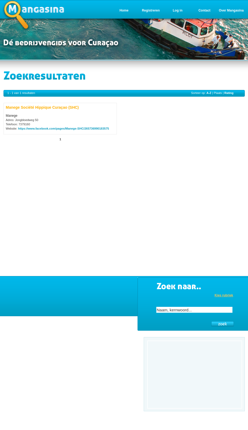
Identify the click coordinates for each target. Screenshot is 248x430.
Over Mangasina (231, 10)
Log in (178, 10)
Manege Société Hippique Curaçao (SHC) (42, 107)
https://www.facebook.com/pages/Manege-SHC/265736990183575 (63, 128)
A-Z (208, 93)
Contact (204, 10)
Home (124, 10)
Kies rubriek (223, 295)
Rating (229, 93)
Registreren (151, 10)
